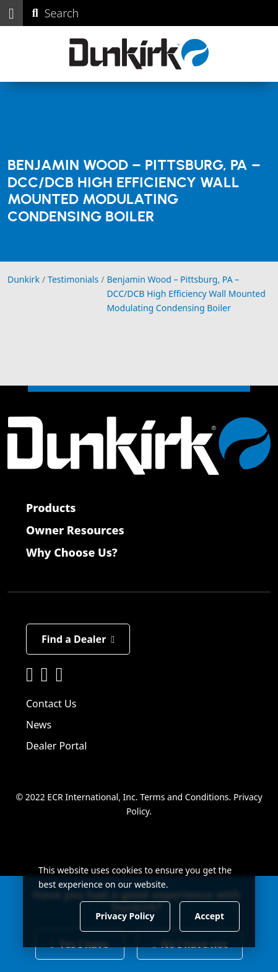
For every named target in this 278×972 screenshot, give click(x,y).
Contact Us (51, 703)
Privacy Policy (124, 916)
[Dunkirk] (139, 54)
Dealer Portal (56, 746)
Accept (209, 916)
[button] (11, 13)
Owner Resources (75, 530)
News (38, 724)
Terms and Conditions (184, 797)
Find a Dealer (78, 639)
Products (51, 507)
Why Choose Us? (72, 552)
